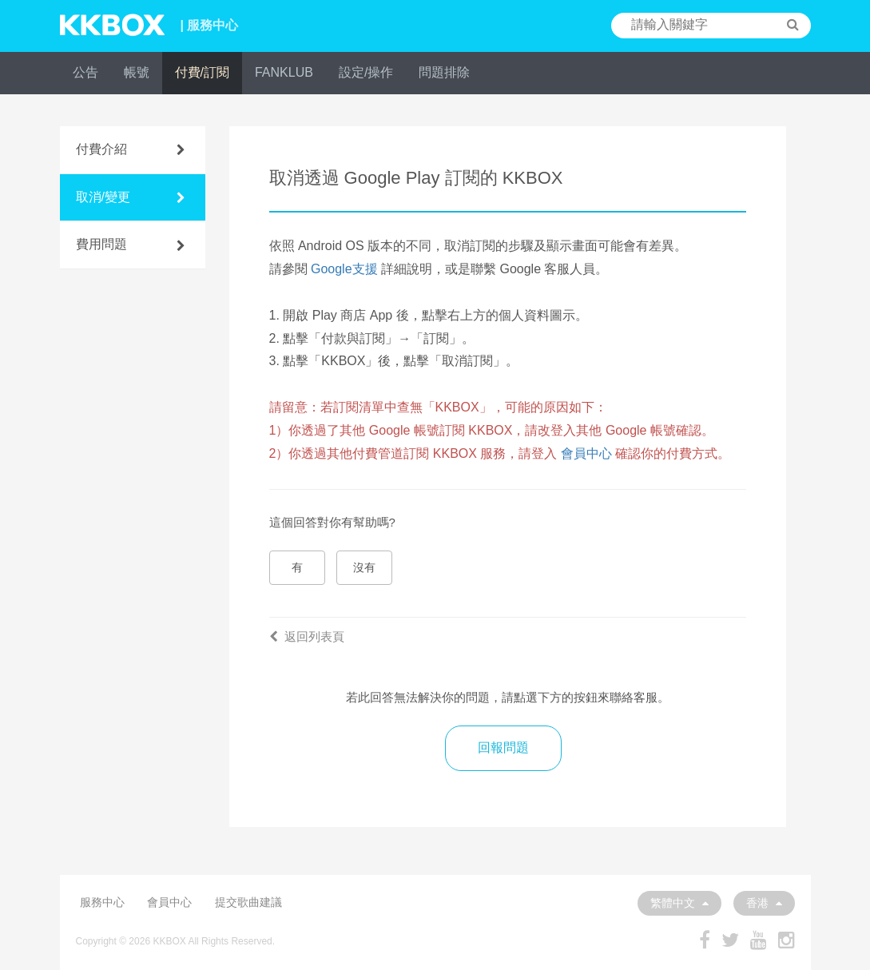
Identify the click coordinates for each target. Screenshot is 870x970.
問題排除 (444, 72)
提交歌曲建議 (248, 902)
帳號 (136, 72)
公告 (85, 72)
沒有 (364, 567)
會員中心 (586, 453)
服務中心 (102, 902)
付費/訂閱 (202, 72)
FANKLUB (284, 72)
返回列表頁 (306, 636)
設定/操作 (366, 72)
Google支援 (344, 269)
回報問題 (503, 747)
